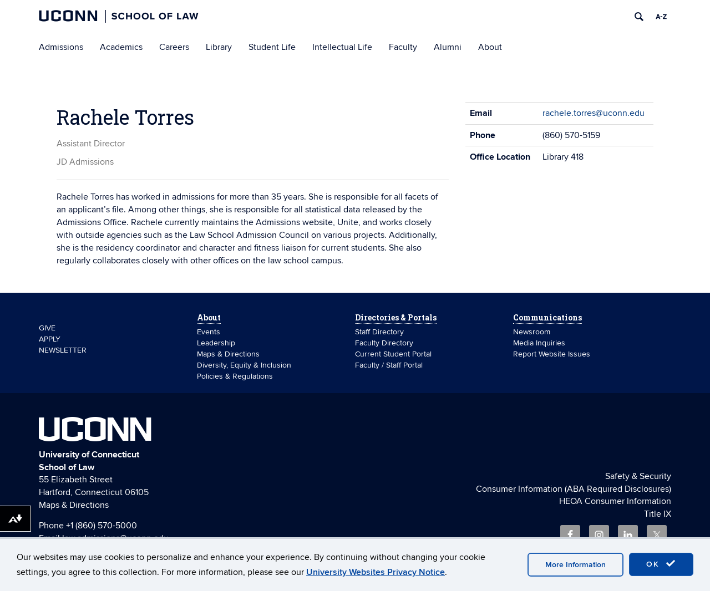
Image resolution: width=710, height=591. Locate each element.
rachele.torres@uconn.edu (593, 113)
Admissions (61, 47)
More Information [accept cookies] (575, 564)
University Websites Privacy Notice (375, 572)
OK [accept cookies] (661, 564)
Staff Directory (379, 332)
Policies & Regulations (235, 376)
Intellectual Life (342, 47)
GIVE (47, 328)
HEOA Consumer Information (615, 501)
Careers (174, 47)
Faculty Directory (384, 343)
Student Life (272, 47)
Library (219, 47)
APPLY (49, 339)
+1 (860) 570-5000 (101, 525)
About (490, 47)
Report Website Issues (551, 354)
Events (208, 332)
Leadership (216, 343)
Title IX (657, 513)
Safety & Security (638, 476)
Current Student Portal (393, 354)
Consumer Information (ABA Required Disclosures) (573, 489)
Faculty (403, 47)
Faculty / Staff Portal (389, 365)
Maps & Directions (228, 354)
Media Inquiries (539, 343)
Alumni (448, 47)
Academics (121, 47)
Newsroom (532, 332)
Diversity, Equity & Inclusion (244, 365)
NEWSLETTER (63, 350)
